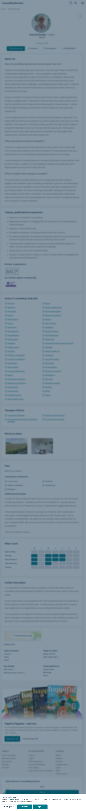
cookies (10, 799)
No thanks (25, 807)
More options (9, 807)
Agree (40, 807)
